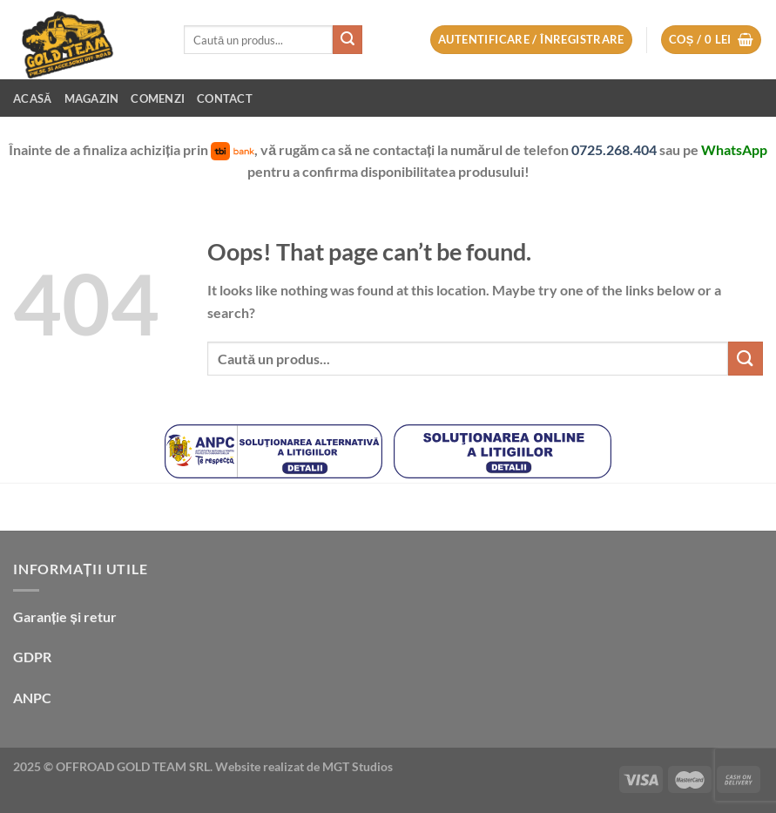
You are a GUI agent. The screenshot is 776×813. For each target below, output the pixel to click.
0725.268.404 (615, 149)
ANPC (32, 697)
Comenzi (158, 98)
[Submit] (347, 40)
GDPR (32, 656)
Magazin (91, 98)
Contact (225, 98)
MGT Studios (357, 766)
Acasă (32, 98)
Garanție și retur (65, 616)
